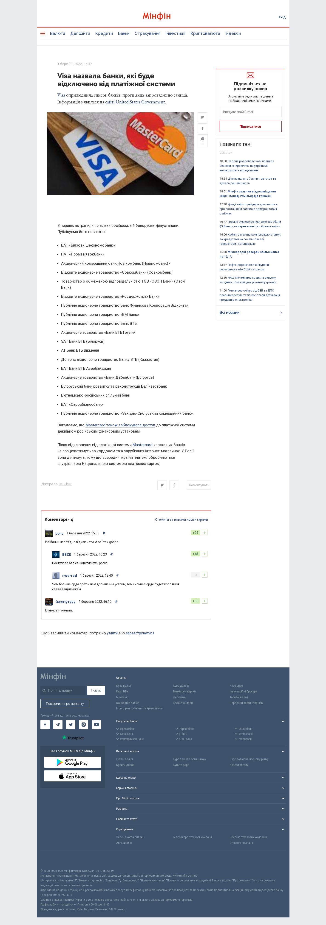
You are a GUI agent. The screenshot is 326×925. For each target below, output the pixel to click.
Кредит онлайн (183, 703)
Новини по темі (236, 144)
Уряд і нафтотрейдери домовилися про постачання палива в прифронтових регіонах (248, 209)
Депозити (80, 33)
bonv (59, 534)
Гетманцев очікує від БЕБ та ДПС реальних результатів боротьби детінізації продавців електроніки (250, 295)
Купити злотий (239, 765)
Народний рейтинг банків (246, 703)
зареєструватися (140, 633)
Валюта (57, 33)
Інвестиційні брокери (243, 691)
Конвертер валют (127, 703)
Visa (61, 95)
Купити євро (181, 765)
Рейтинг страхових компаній (248, 837)
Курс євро (236, 686)
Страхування (147, 33)
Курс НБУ (122, 691)
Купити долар (125, 765)
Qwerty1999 (65, 602)
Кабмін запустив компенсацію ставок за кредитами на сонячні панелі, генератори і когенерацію (250, 239)
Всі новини (251, 312)
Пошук (96, 690)
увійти (112, 633)
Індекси (233, 33)
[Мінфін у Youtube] (96, 724)
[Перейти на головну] (163, 17)
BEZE (66, 555)
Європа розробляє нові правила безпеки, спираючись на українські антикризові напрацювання (247, 165)
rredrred (69, 576)
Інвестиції (175, 33)
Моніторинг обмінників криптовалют (140, 708)
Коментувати (199, 485)
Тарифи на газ (239, 697)
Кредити (104, 33)
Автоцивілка (124, 842)
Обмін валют (124, 759)
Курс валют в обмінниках (189, 759)
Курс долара (181, 686)
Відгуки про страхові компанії (192, 837)
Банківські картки (184, 691)
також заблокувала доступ (130, 425)
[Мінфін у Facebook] (45, 724)
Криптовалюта (205, 33)
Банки (124, 33)
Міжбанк (122, 697)
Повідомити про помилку (65, 704)
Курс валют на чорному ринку (249, 759)
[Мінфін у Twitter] (70, 724)
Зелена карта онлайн (130, 837)
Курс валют (123, 686)
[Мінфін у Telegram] (57, 724)
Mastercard (95, 425)
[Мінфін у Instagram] (83, 724)
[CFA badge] (50, 859)
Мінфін (65, 484)
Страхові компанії (241, 842)
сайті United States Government (135, 102)
